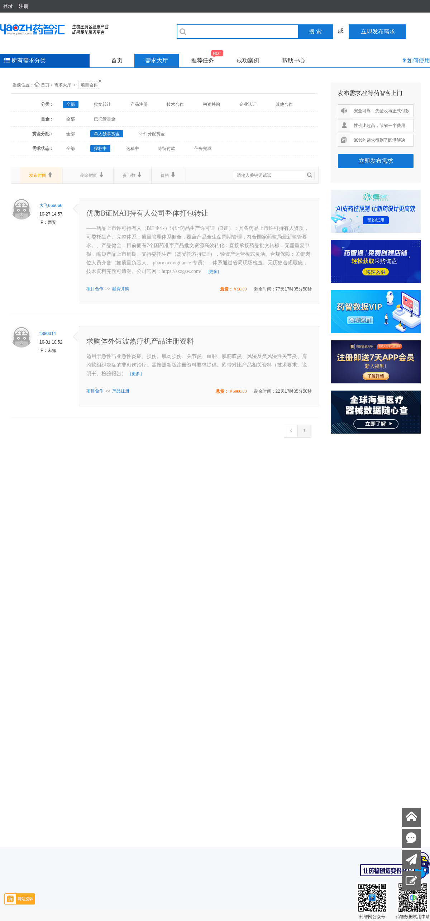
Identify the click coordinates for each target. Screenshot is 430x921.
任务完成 (202, 148)
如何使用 (418, 60)
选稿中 (132, 148)
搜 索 (315, 31)
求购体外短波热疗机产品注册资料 (140, 341)
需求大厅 (156, 60)
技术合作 (175, 104)
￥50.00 (240, 289)
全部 (70, 104)
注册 (24, 6)
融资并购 (211, 104)
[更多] (213, 271)
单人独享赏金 (107, 133)
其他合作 (284, 104)
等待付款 (166, 148)
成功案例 (247, 60)
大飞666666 (50, 205)
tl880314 (47, 333)
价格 (168, 175)
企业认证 (248, 104)
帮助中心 (293, 60)
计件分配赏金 (152, 133)
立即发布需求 (376, 161)
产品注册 (139, 104)
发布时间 (41, 175)
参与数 (132, 175)
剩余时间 (92, 175)
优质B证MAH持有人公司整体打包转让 (147, 213)
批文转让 (102, 104)
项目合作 (89, 85)
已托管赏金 (104, 119)
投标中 (100, 148)
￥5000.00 (238, 391)
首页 (117, 60)
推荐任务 (207, 58)
